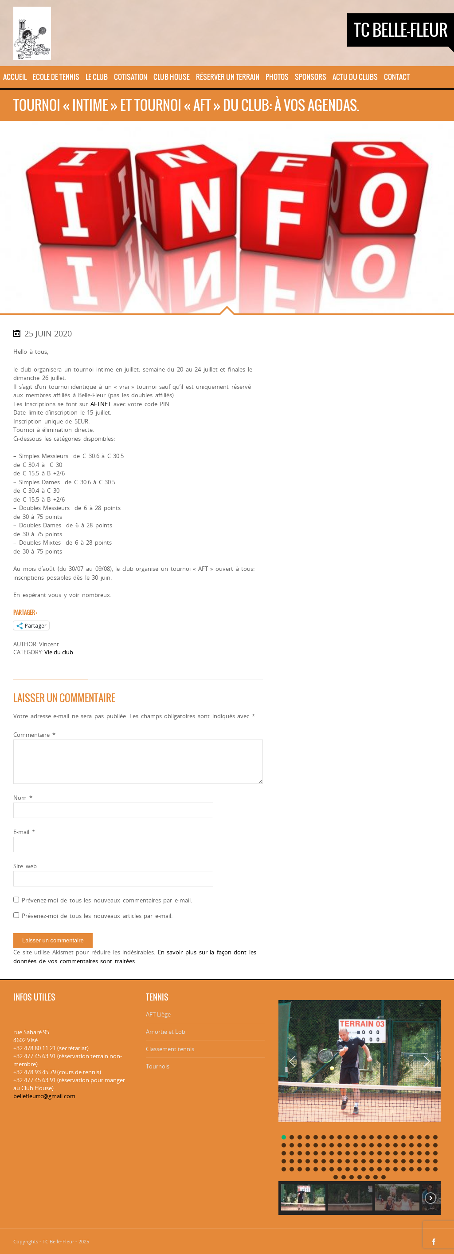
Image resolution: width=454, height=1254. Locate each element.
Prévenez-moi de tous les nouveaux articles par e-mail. (97, 916)
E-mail (24, 832)
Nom (22, 798)
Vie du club (58, 652)
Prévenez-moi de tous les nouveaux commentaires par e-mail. (107, 900)
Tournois (157, 1066)
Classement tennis (170, 1049)
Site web (25, 866)
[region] (359, 1104)
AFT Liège (158, 1014)
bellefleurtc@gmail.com (44, 1096)
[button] (292, 1061)
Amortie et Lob (165, 1032)
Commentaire (34, 735)
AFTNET (100, 404)
